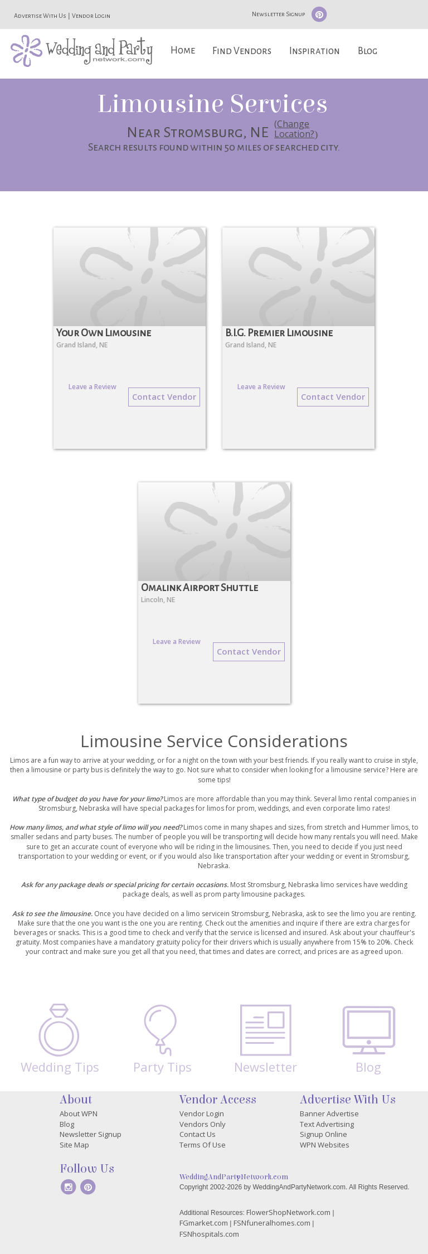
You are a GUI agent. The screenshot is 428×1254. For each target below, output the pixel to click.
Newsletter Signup (278, 14)
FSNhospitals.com (209, 1234)
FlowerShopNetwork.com (288, 1212)
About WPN (79, 1113)
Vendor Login (91, 15)
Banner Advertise (329, 1113)
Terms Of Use (202, 1145)
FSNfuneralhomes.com (272, 1223)
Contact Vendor (164, 396)
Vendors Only (202, 1124)
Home (183, 50)
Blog (367, 51)
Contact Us (197, 1134)
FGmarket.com (203, 1223)
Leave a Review (92, 386)
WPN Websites (324, 1145)
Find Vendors (241, 51)
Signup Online (323, 1134)
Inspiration (314, 51)
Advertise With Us (40, 15)
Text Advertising (327, 1124)
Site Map (74, 1145)
